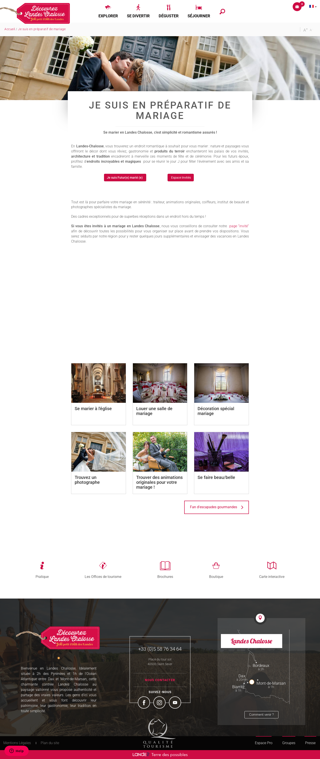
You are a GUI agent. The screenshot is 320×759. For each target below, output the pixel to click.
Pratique (42, 577)
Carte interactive (271, 577)
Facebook (144, 703)
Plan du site (50, 743)
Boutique (216, 577)
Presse (310, 743)
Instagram (160, 703)
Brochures (165, 577)
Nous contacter (160, 680)
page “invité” (239, 226)
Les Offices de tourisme (103, 577)
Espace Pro (263, 743)
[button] (108, 11)
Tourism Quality (159, 732)
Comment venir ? (261, 715)
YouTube (175, 703)
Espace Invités (180, 177)
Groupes (288, 743)
